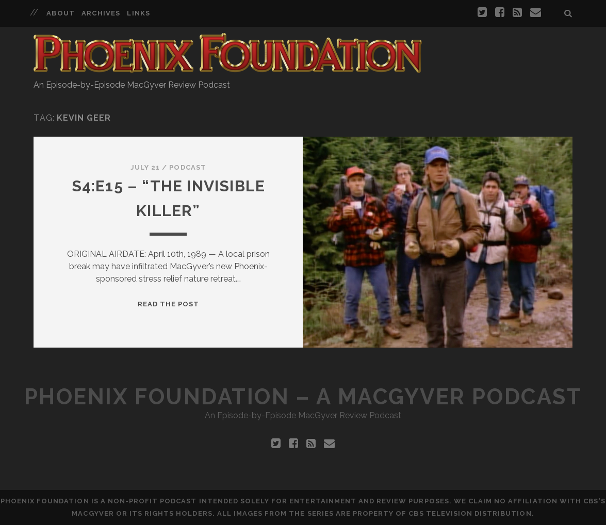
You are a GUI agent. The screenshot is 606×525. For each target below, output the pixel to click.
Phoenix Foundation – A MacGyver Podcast (303, 396)
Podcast (187, 167)
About (60, 13)
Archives (100, 13)
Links (138, 13)
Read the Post (169, 304)
